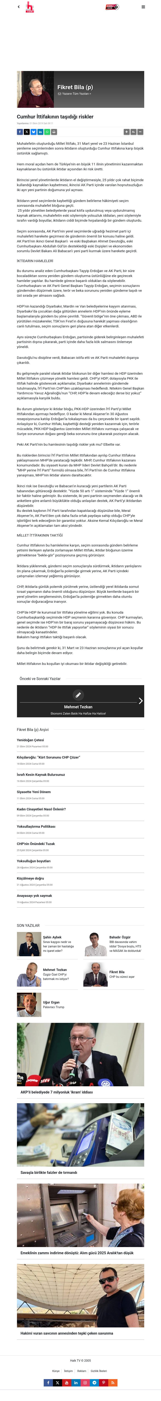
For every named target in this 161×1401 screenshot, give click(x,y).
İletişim (68, 1371)
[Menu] (143, 7)
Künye (56, 1371)
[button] (112, 7)
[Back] (18, 7)
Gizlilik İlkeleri (99, 1371)
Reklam (81, 1371)
